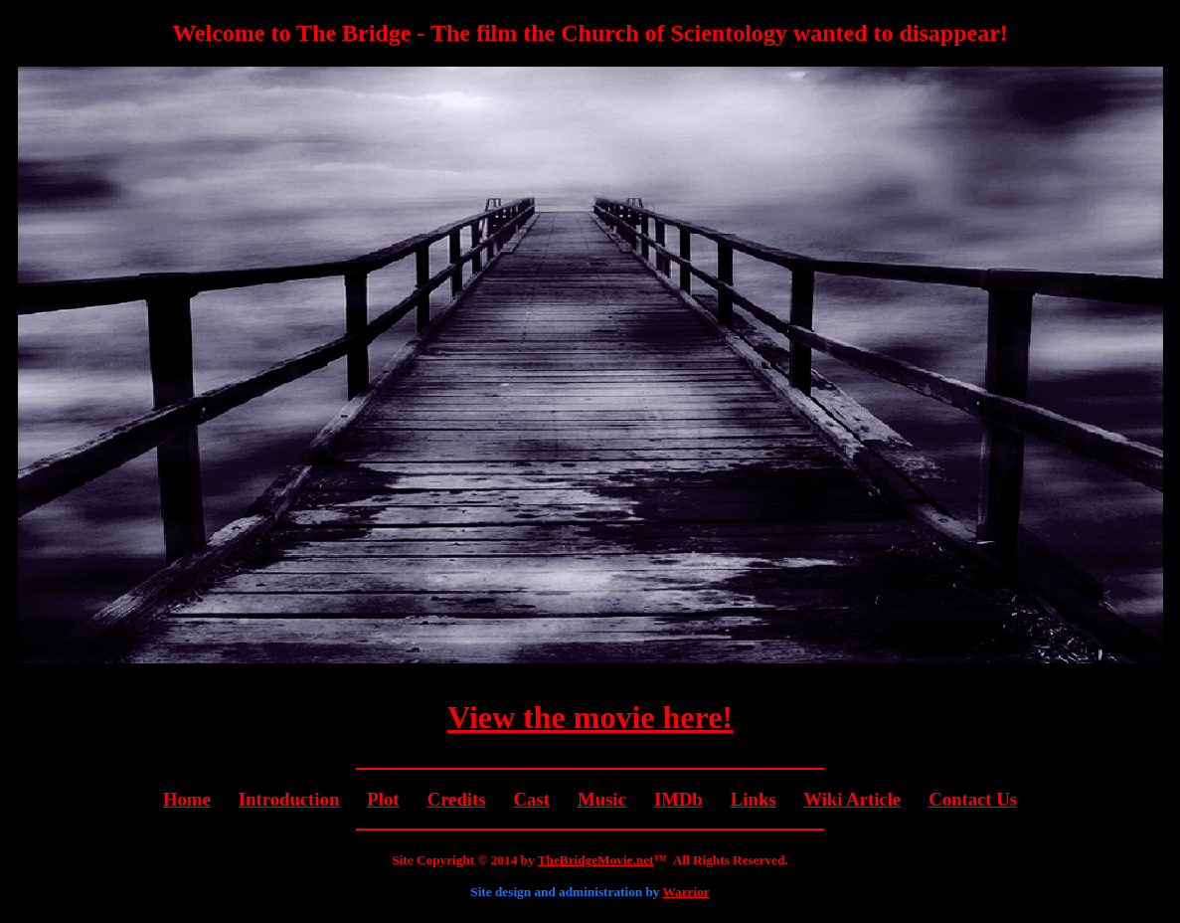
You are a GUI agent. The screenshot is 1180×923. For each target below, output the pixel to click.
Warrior (686, 891)
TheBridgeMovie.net (596, 859)
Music (602, 799)
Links (753, 799)
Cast (532, 799)
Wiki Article (852, 799)
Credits (456, 799)
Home (187, 799)
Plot (383, 799)
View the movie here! (590, 717)
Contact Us (972, 799)
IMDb (678, 799)
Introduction (289, 799)
